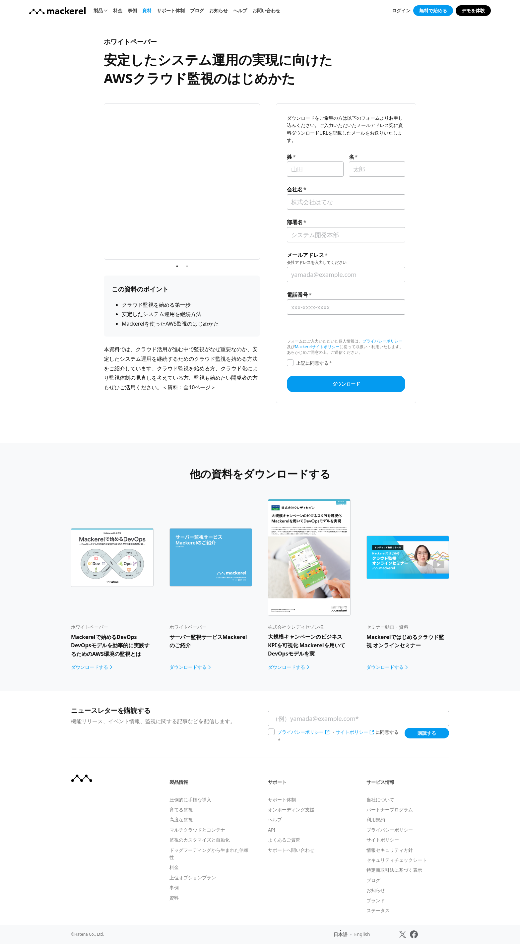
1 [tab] (177, 214)
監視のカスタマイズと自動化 (199, 840)
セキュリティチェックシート (396, 860)
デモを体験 (473, 10)
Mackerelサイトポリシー (317, 346)
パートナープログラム (389, 809)
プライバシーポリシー (382, 341)
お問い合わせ (266, 10)
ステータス (378, 910)
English (362, 934)
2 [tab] (187, 214)
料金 (117, 10)
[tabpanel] (182, 155)
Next (265, 155)
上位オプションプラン (192, 877)
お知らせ (218, 10)
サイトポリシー (352, 732)
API (271, 830)
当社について (380, 799)
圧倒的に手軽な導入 (190, 799)
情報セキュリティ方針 (389, 850)
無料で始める (433, 10)
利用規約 (375, 819)
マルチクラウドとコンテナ (197, 830)
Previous (99, 155)
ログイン (401, 10)
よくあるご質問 (284, 840)
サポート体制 (171, 10)
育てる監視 (181, 809)
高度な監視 (181, 819)
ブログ (197, 10)
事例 (132, 10)
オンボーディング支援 (291, 809)
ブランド (375, 900)
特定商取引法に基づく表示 (394, 870)
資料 (147, 10)
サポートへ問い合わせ (291, 850)
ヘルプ (240, 10)
